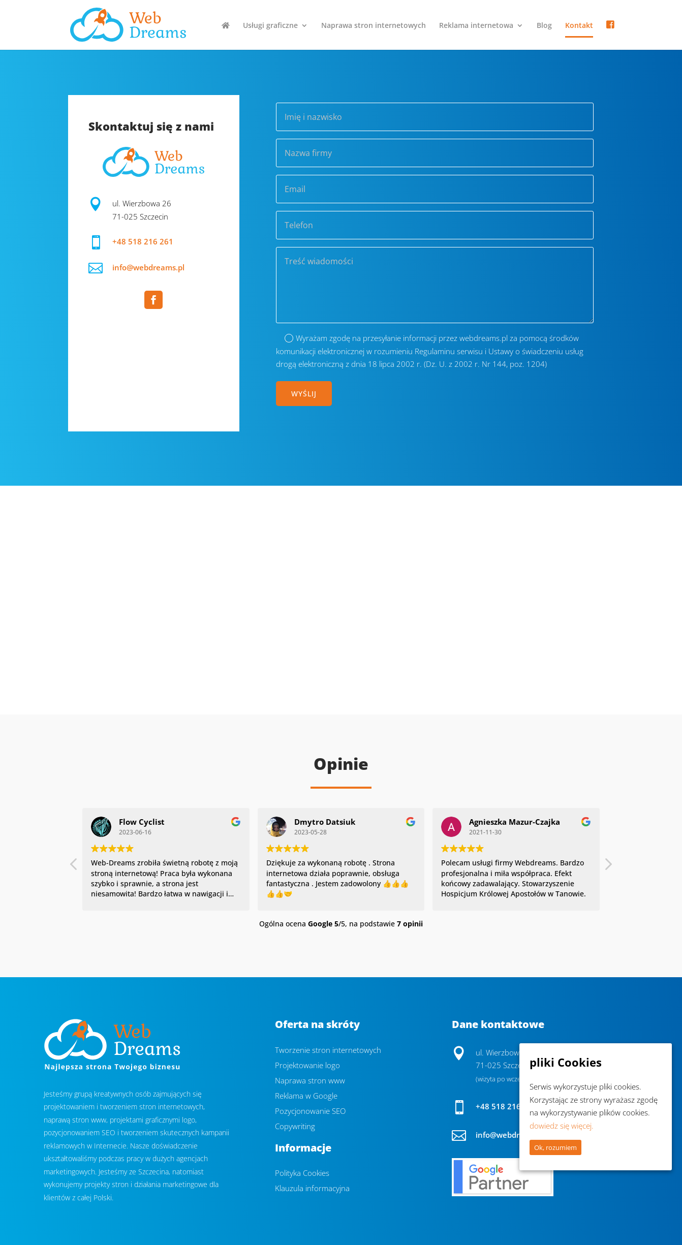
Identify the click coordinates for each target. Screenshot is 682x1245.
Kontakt (579, 26)
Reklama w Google (306, 1096)
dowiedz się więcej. (562, 1125)
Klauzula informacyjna (312, 1189)
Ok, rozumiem (555, 1147)
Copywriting (295, 1127)
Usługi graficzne (270, 26)
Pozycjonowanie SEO (310, 1111)
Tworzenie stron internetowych (328, 1050)
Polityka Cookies (302, 1173)
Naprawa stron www (310, 1081)
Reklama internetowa (476, 26)
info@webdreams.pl (148, 267)
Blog (544, 26)
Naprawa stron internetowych (373, 26)
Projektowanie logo (307, 1066)
